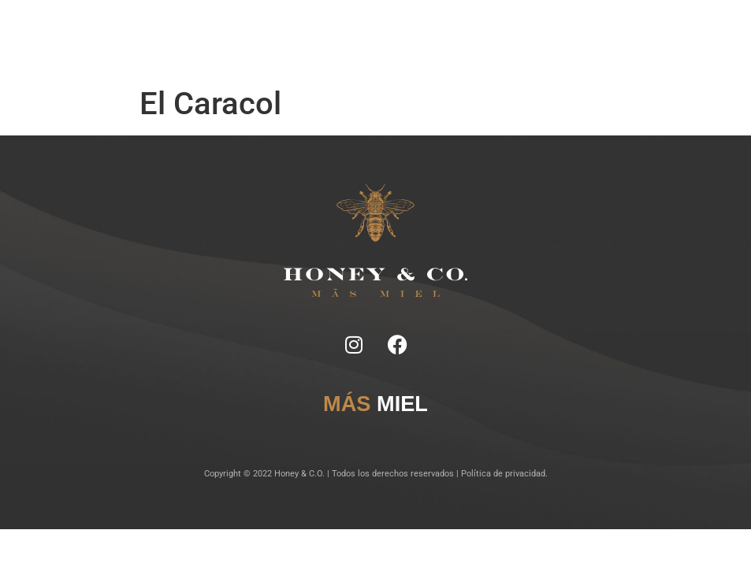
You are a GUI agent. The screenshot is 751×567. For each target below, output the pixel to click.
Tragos (351, 31)
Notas (265, 31)
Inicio (238, 31)
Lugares (384, 31)
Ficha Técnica (307, 31)
